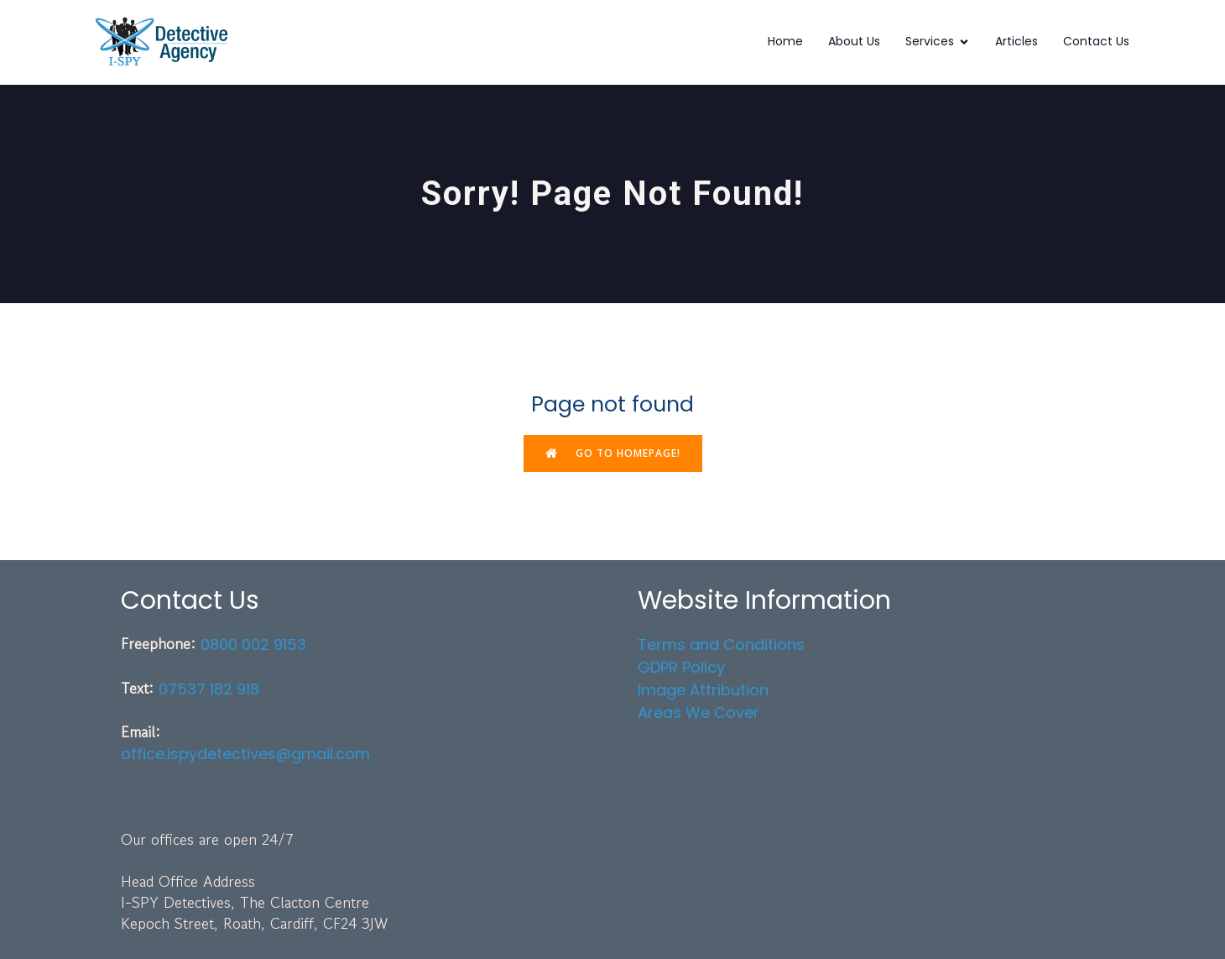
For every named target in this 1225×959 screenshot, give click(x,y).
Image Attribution (703, 689)
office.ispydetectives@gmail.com (245, 753)
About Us (854, 41)
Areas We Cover (698, 712)
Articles (1016, 41)
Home (785, 41)
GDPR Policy (681, 667)
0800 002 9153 (253, 644)
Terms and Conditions (721, 644)
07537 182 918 (209, 689)
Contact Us (1096, 41)
